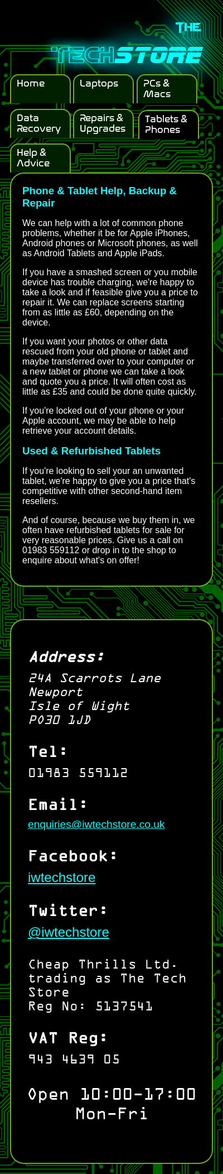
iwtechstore (61, 877)
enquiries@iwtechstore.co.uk (96, 824)
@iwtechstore (68, 932)
